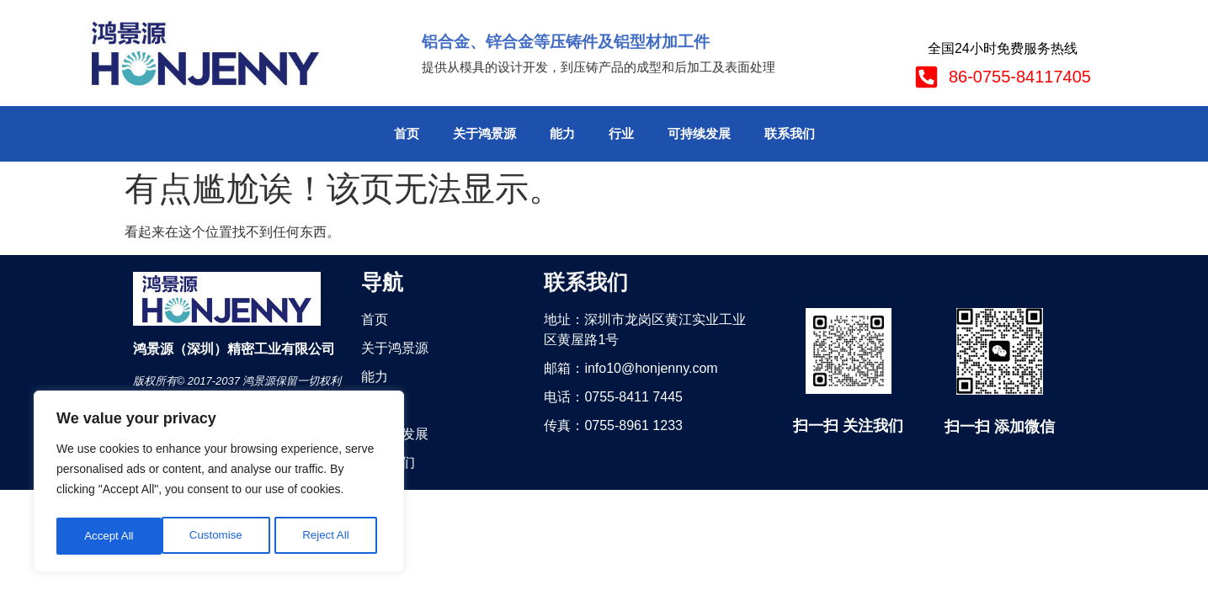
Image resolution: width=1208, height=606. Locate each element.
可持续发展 (699, 133)
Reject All (220, 536)
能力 (562, 133)
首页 (406, 133)
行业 (621, 133)
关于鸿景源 (484, 133)
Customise (110, 536)
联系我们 (789, 133)
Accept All (329, 536)
